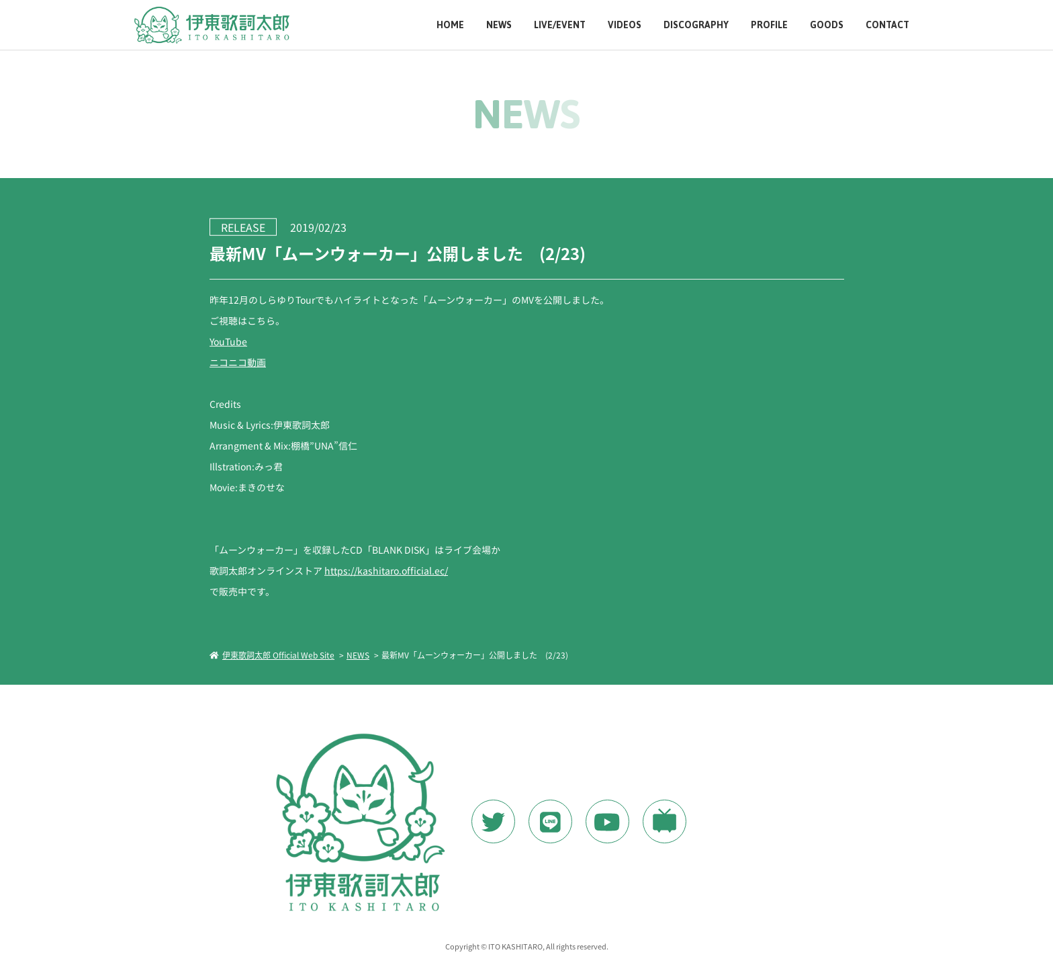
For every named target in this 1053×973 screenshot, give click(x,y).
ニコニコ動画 (237, 361)
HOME (450, 25)
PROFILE (769, 25)
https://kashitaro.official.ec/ (385, 570)
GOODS (826, 25)
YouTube (227, 340)
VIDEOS (624, 25)
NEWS (499, 25)
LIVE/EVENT (560, 25)
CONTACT (887, 25)
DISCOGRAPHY (696, 25)
